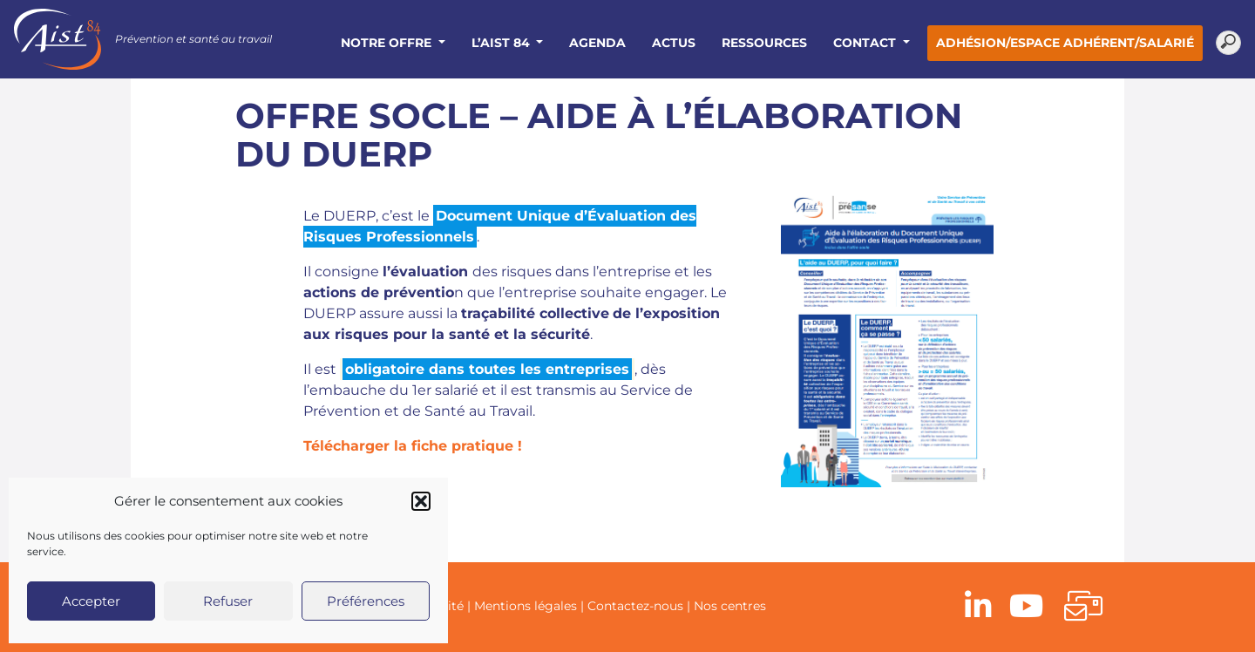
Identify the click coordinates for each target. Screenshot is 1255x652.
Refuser (228, 601)
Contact (866, 43)
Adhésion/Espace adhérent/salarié (1065, 43)
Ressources (764, 43)
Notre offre (388, 43)
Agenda (597, 43)
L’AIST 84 (502, 43)
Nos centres (730, 606)
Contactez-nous (635, 606)
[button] (421, 501)
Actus (673, 43)
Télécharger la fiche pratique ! (412, 446)
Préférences (365, 601)
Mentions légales (525, 606)
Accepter (91, 601)
